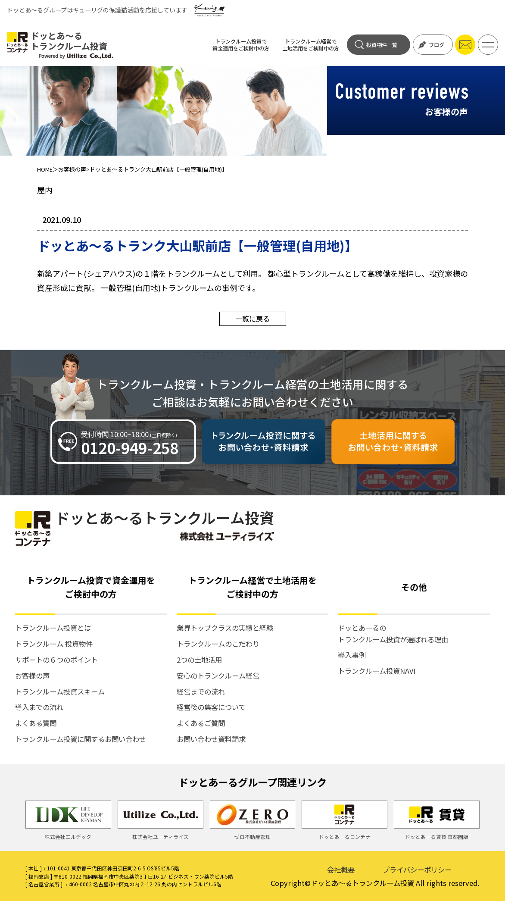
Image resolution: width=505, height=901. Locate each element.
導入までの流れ (39, 707)
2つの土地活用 (199, 659)
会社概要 (341, 869)
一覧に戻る (252, 318)
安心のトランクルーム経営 (218, 675)
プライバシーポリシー (417, 869)
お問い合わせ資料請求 (211, 739)
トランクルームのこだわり (218, 643)
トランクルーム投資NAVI (376, 671)
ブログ (431, 45)
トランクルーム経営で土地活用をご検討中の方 (310, 45)
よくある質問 (35, 723)
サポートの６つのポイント (56, 659)
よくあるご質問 (201, 723)
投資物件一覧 (376, 44)
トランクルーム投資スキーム (60, 691)
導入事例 (351, 655)
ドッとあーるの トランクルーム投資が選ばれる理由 (393, 633)
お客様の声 (72, 169)
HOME (45, 169)
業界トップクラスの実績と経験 (225, 628)
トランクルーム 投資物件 (54, 643)
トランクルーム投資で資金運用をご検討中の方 (240, 45)
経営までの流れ (201, 691)
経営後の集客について (211, 707)
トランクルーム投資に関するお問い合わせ (80, 739)
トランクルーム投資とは (53, 628)
